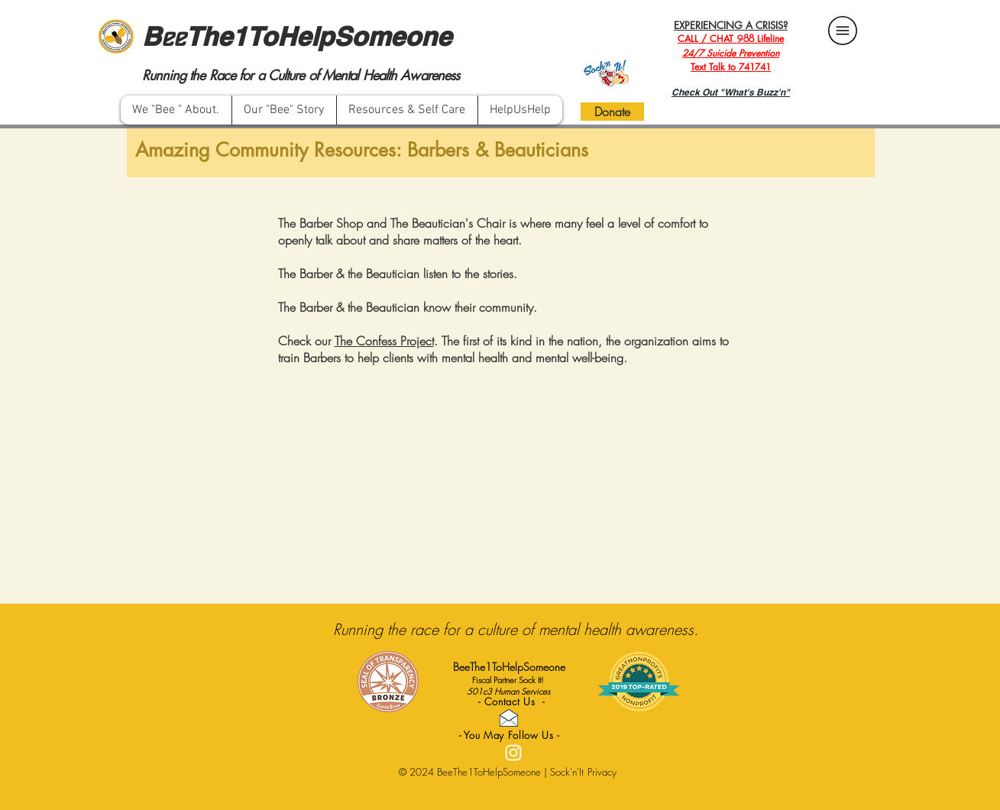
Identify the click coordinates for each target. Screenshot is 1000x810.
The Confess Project (384, 340)
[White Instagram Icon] (513, 752)
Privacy (602, 772)
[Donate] (612, 111)
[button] (406, 110)
